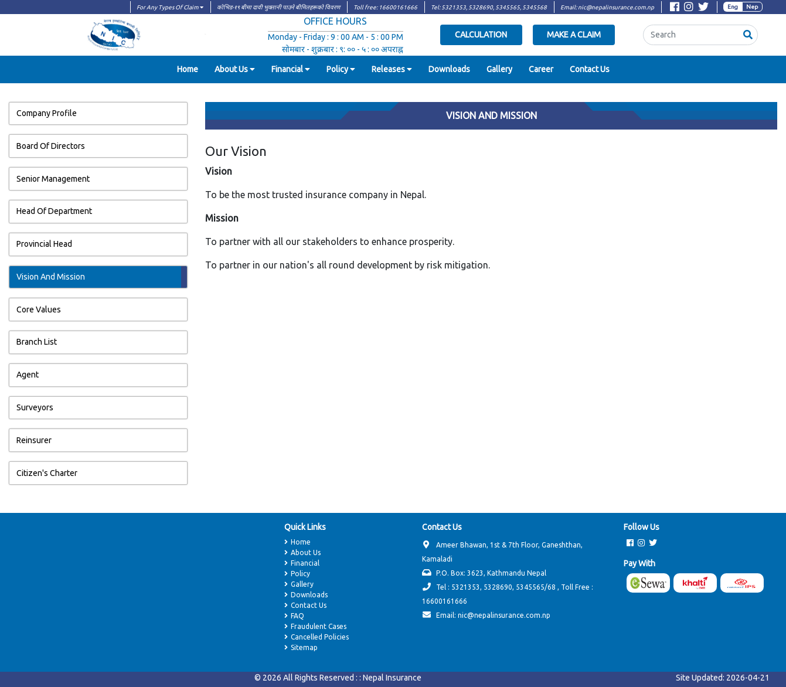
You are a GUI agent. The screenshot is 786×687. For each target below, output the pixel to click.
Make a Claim (574, 34)
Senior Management (53, 178)
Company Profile (46, 113)
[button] (748, 35)
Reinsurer (34, 440)
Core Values (38, 309)
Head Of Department (54, 211)
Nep (752, 7)
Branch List (36, 341)
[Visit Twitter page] (703, 8)
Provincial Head (44, 244)
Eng (732, 7)
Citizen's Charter (46, 473)
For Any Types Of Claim (170, 7)
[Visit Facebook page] (674, 8)
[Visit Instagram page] (688, 8)
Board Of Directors (50, 146)
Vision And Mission (50, 276)
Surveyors (34, 407)
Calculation (481, 34)
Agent (27, 374)
